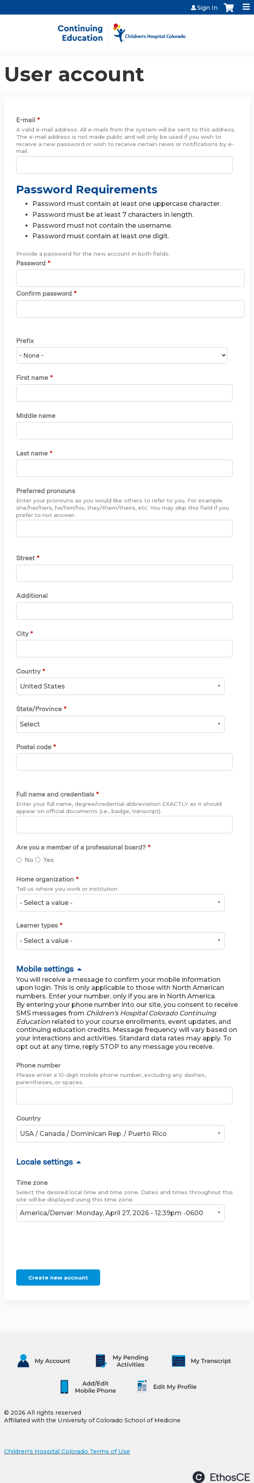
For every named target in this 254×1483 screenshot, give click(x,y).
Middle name (35, 415)
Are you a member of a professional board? (81, 847)
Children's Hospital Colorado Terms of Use (67, 1451)
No (29, 860)
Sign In (207, 8)
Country (28, 671)
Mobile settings (44, 969)
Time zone (32, 1182)
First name (32, 377)
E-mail (25, 120)
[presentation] (77, 1247)
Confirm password (44, 293)
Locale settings (44, 1162)
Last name (32, 453)
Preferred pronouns (45, 491)
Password (31, 263)
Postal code (33, 747)
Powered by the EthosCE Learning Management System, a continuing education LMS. (221, 1477)
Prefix (25, 341)
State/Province (39, 709)
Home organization (45, 879)
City (22, 634)
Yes (48, 860)
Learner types (37, 925)
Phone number (38, 1065)
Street (25, 558)
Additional (32, 596)
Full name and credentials (55, 794)
